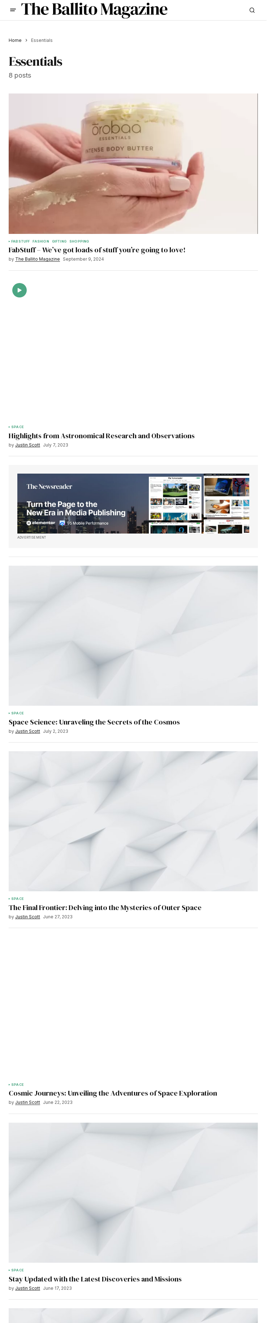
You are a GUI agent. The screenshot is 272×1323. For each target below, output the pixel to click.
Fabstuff (20, 241)
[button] (13, 10)
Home (15, 40)
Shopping (79, 241)
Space (17, 427)
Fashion (41, 241)
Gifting (59, 241)
